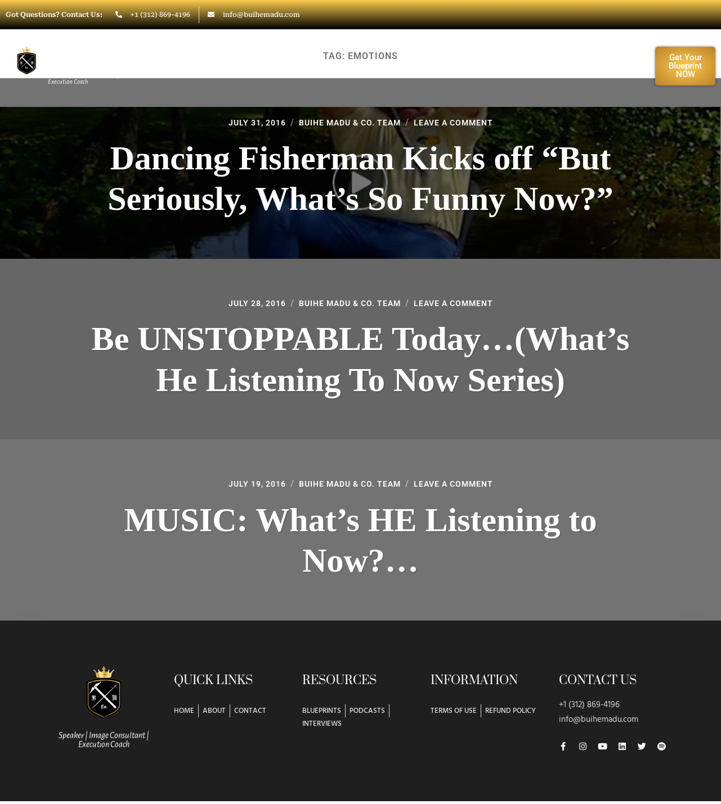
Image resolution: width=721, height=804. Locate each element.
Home (167, 65)
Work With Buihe (306, 65)
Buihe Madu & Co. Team (348, 121)
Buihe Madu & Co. (84, 58)
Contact (610, 65)
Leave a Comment (465, 121)
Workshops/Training (431, 65)
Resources (538, 65)
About (221, 65)
